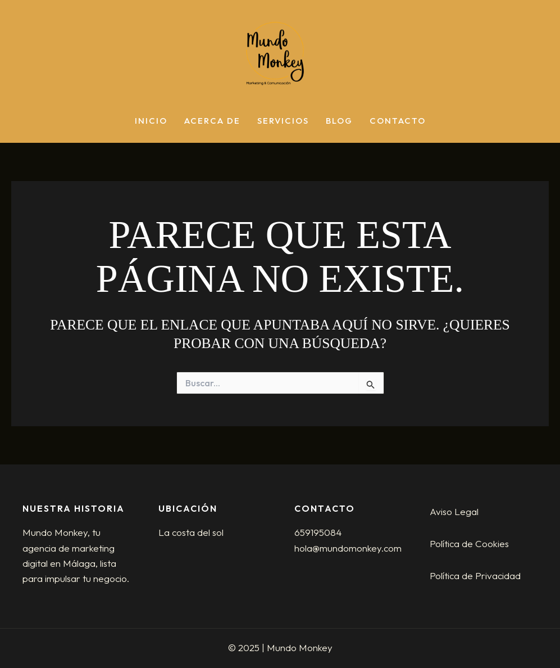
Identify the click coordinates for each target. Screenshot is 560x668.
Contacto (398, 121)
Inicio (151, 121)
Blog (339, 121)
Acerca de (212, 121)
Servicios (283, 121)
